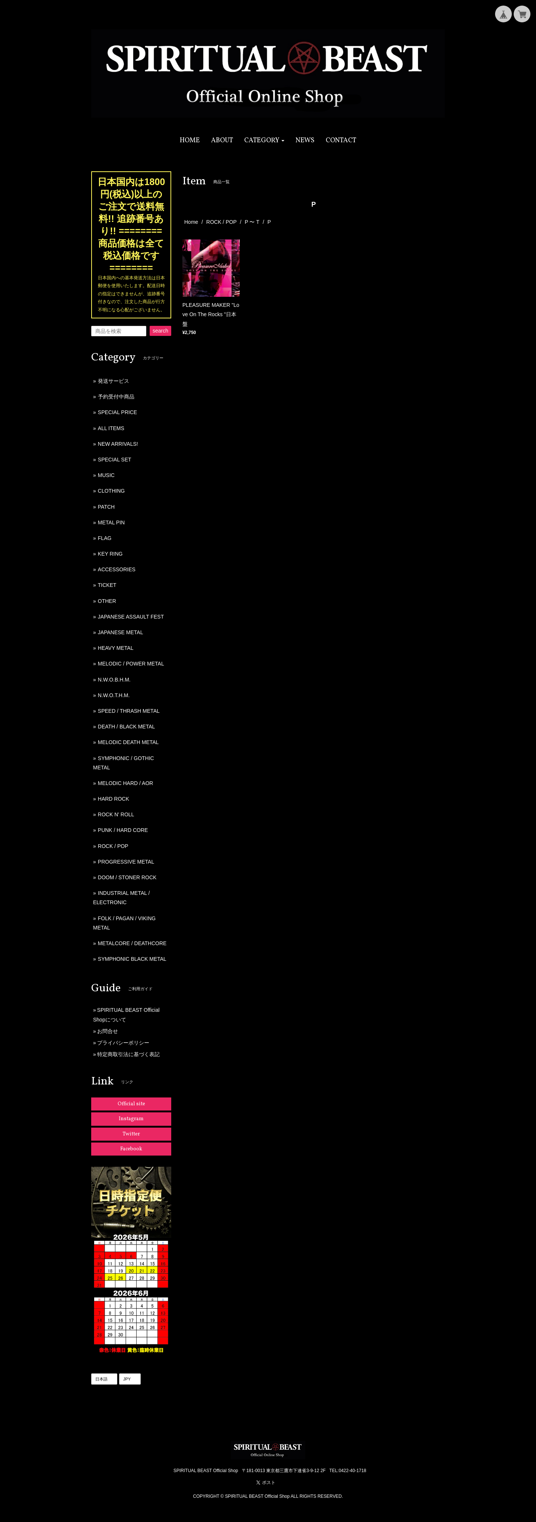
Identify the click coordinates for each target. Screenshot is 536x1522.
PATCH (106, 507)
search (160, 331)
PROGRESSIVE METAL (126, 862)
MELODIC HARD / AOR (125, 783)
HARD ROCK (113, 799)
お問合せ (107, 1031)
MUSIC (106, 475)
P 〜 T (252, 222)
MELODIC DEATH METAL (128, 742)
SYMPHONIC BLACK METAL (132, 959)
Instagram (131, 1118)
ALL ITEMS (111, 428)
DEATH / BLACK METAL (126, 727)
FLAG (105, 538)
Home (191, 222)
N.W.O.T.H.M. (114, 695)
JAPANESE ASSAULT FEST (131, 617)
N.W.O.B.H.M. (114, 680)
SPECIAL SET (114, 460)
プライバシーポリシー (123, 1043)
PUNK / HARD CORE (123, 830)
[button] (264, 140)
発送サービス (113, 381)
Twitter (131, 1134)
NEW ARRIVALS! (118, 444)
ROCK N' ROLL (116, 814)
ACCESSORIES (116, 569)
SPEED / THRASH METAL (129, 711)
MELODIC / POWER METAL (131, 664)
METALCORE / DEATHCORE (132, 943)
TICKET (107, 585)
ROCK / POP (221, 222)
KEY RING (110, 554)
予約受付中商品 (116, 397)
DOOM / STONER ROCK (127, 877)
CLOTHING (111, 491)
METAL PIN (111, 522)
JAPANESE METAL (120, 632)
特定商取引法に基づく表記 (128, 1054)
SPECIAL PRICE (117, 412)
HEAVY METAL (116, 648)
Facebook (131, 1149)
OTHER (107, 601)
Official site (131, 1104)
